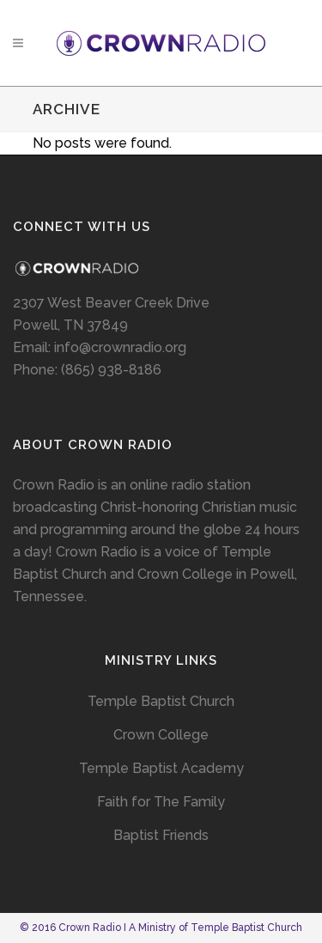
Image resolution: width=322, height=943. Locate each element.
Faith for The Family (161, 802)
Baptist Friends (161, 835)
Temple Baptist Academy (161, 768)
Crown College (161, 735)
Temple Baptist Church (161, 701)
